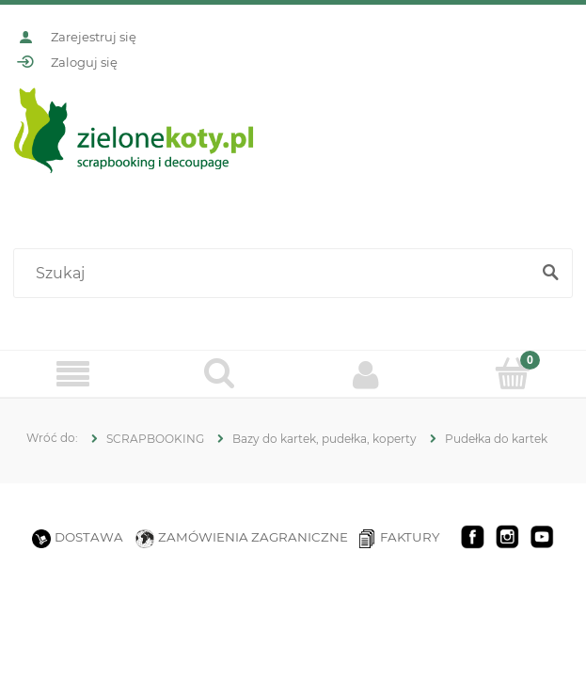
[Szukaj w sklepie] (276, 273)
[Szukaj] (550, 273)
